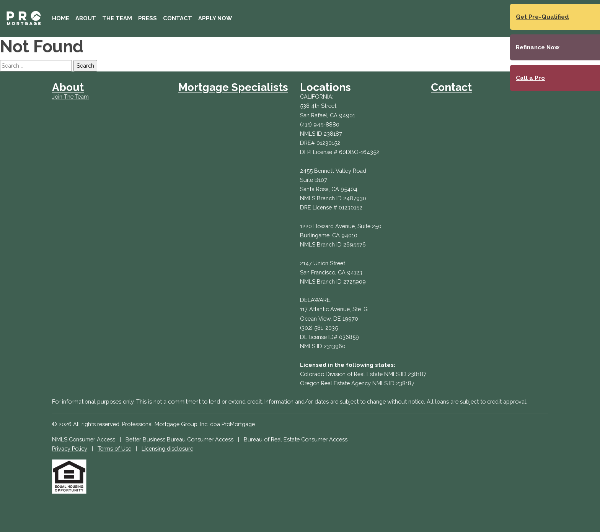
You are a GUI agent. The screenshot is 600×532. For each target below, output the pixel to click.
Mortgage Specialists (233, 87)
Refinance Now (537, 47)
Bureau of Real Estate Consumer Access (295, 439)
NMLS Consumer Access (83, 439)
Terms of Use (114, 448)
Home (60, 18)
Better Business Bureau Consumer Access (179, 439)
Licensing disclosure (167, 448)
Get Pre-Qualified (542, 16)
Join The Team (70, 96)
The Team (117, 18)
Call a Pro (530, 78)
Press (147, 18)
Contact (177, 18)
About (85, 18)
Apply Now (215, 18)
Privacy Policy (69, 448)
